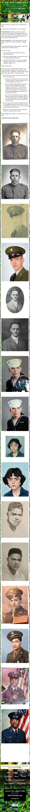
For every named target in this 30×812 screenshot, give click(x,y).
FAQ (22, 772)
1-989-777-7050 (21, 8)
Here (2, 115)
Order (8, 772)
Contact (23, 776)
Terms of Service (9, 783)
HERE (24, 97)
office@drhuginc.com (15, 13)
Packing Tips (8, 776)
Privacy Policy (21, 783)
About (16, 776)
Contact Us (7, 113)
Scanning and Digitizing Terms (15, 780)
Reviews (15, 772)
